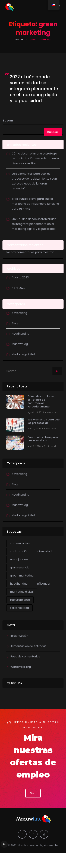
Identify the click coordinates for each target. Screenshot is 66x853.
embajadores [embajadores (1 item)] (19, 559)
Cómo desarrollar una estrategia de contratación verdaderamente (41, 401)
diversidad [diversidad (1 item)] (44, 551)
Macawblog (20, 344)
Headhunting (20, 334)
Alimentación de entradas (28, 646)
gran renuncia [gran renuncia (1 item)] (19, 567)
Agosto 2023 (20, 277)
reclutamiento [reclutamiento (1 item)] (20, 600)
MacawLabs (51, 845)
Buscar (8, 120)
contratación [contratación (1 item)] (19, 551)
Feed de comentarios (25, 656)
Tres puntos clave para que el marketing (42, 439)
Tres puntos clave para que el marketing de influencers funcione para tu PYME (35, 204)
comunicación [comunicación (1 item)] (20, 543)
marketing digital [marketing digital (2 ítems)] (21, 592)
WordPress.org (20, 667)
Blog (15, 323)
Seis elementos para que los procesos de (43, 421)
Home (19, 39)
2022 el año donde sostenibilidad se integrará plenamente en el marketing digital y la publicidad (34, 89)
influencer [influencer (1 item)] (44, 584)
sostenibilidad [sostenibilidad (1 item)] (19, 608)
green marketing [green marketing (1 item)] (21, 576)
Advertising (19, 313)
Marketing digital (23, 354)
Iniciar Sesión (19, 636)
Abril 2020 (18, 288)
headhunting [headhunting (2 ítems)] (18, 584)
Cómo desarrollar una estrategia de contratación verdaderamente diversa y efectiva (35, 158)
